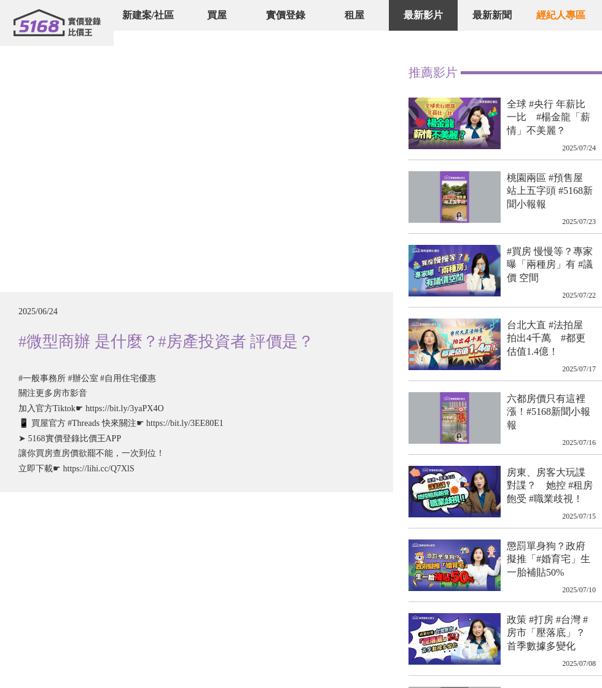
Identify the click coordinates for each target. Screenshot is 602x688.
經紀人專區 (560, 15)
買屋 (217, 15)
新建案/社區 (148, 15)
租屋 (354, 15)
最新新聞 (492, 15)
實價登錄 (285, 15)
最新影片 (423, 15)
